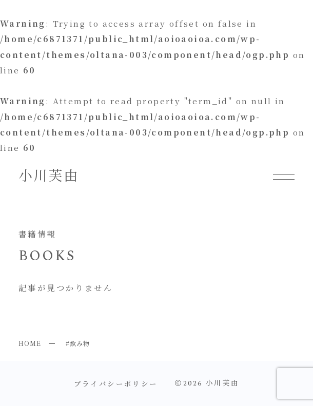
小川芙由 (48, 176)
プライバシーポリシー (116, 383)
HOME (29, 343)
